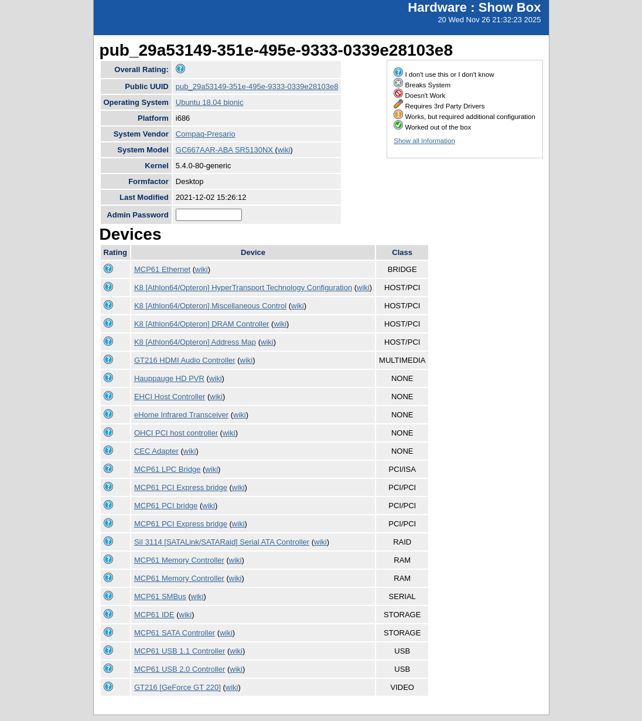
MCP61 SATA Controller (174, 632)
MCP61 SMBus (160, 596)
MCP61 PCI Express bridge (180, 487)
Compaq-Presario (205, 134)
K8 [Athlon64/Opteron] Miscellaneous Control (210, 305)
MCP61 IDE (154, 614)
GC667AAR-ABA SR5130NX (225, 149)
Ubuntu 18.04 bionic (210, 102)
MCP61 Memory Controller (179, 560)
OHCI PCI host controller (176, 432)
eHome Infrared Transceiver (181, 414)
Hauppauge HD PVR (169, 378)
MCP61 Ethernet (162, 269)
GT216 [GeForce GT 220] (177, 687)
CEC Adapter (156, 451)
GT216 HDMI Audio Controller (184, 360)
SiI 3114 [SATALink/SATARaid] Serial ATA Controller (221, 542)
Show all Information (424, 140)
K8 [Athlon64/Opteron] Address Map (195, 342)
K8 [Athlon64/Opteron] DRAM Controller (201, 323)
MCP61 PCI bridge (165, 505)
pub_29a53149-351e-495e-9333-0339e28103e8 (257, 86)
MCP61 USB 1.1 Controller (179, 651)
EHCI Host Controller (169, 396)
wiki (284, 149)
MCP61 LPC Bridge (167, 469)
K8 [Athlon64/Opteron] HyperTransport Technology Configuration (243, 287)
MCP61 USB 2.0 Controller (179, 669)
